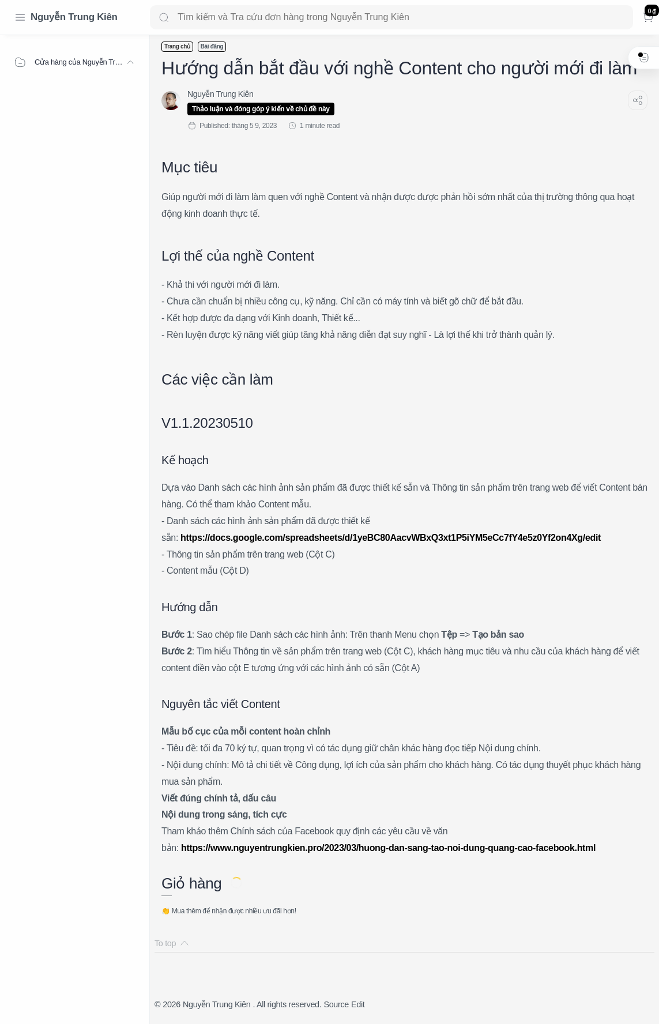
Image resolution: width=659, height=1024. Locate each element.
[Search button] (164, 17)
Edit (357, 1004)
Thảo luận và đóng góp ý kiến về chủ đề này (261, 109)
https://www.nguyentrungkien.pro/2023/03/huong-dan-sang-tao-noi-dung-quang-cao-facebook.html (388, 848)
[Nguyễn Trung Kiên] (220, 94)
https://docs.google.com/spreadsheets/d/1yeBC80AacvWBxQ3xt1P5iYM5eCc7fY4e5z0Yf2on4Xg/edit (390, 538)
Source (336, 1004)
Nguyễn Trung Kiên (74, 17)
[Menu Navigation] (20, 17)
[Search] (391, 17)
